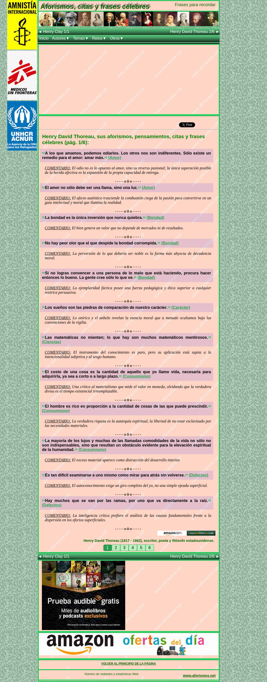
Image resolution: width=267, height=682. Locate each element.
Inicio (44, 38)
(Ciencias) (51, 342)
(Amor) (114, 158)
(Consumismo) (136, 376)
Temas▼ (81, 38)
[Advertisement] (129, 79)
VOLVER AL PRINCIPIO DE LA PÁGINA (128, 663)
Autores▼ (61, 38)
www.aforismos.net (199, 676)
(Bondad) (155, 217)
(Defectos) (198, 475)
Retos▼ (99, 38)
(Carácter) (180, 307)
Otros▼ (116, 38)
